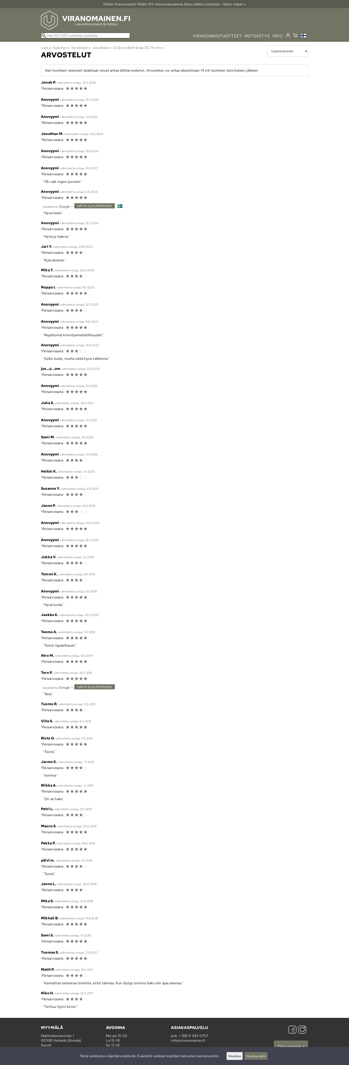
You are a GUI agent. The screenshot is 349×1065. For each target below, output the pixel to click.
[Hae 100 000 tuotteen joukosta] (85, 35)
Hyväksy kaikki (256, 1056)
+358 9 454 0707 (193, 1035)
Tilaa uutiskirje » (290, 1046)
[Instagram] (302, 1030)
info (277, 35)
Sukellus (61, 47)
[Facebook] (292, 1030)
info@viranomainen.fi (188, 1040)
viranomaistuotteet (217, 35)
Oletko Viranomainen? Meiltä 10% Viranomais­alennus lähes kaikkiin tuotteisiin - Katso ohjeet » (174, 4)
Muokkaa (234, 1056)
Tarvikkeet (81, 47)
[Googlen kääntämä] (56, 206)
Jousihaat (102, 47)
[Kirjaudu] (288, 35)
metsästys (257, 35)
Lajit (46, 47)
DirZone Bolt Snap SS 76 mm (139, 47)
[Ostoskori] (295, 35)
